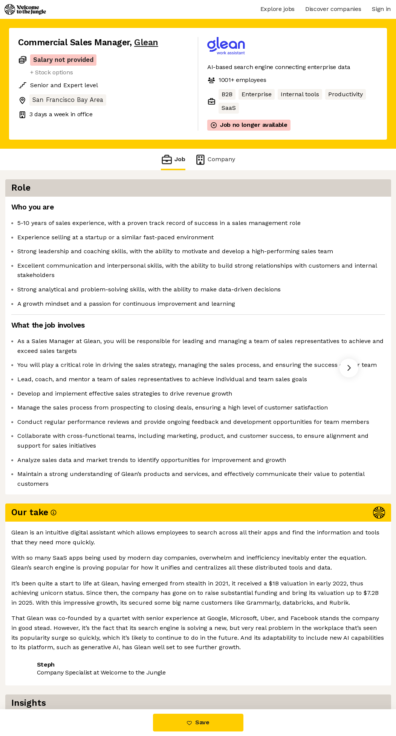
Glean (146, 42)
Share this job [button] (39, 677)
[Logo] (25, 9)
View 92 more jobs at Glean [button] (111, 677)
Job (173, 159)
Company (214, 159)
